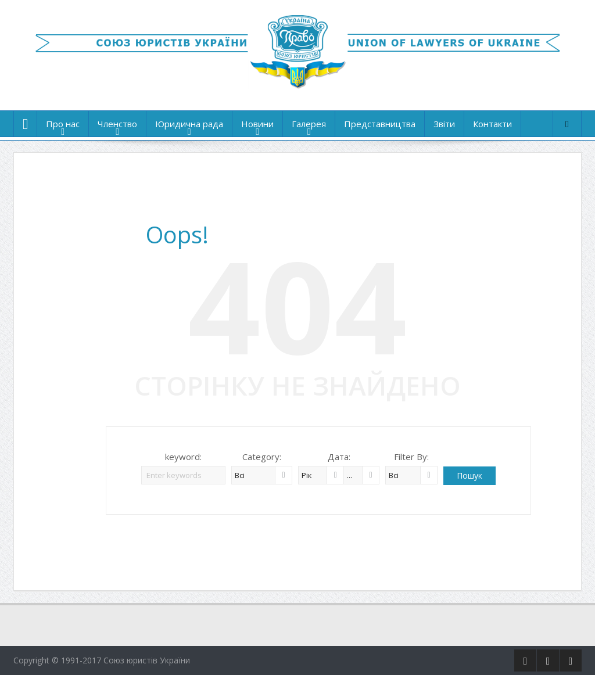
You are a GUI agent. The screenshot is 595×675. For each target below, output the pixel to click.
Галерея (309, 124)
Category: (261, 456)
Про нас (63, 124)
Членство (117, 124)
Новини (257, 124)
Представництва (379, 124)
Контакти (492, 124)
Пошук (469, 475)
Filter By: (411, 456)
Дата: (339, 456)
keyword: (183, 456)
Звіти (444, 124)
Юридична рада (189, 124)
